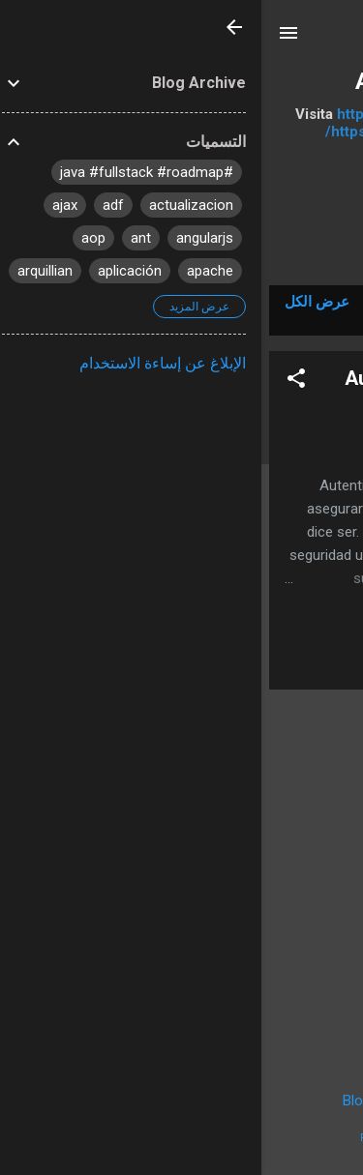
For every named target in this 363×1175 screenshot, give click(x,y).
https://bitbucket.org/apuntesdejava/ (201, 114)
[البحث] (336, 39)
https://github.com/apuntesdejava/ (182, 131)
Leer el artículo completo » (224, 665)
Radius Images (133, 1137)
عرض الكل (55, 301)
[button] (34, 382)
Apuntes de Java (182, 81)
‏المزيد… (182, 226)
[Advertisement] (181, 840)
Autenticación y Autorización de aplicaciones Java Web (211, 390)
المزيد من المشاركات (181, 1029)
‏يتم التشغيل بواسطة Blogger (182, 1100)
